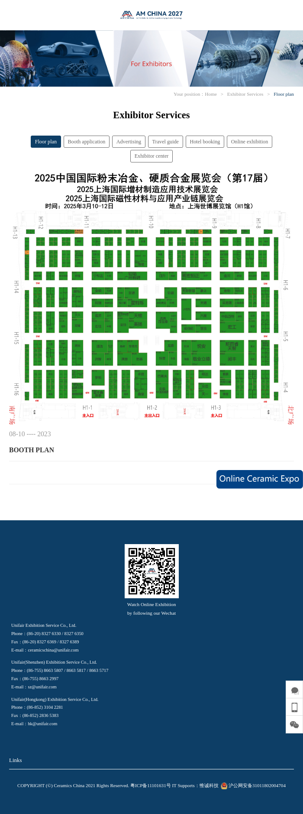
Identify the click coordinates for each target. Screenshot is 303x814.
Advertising (128, 142)
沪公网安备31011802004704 (252, 785)
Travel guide (165, 142)
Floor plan (284, 94)
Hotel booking (205, 142)
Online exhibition (249, 142)
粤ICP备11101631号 (150, 785)
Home (211, 94)
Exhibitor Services (245, 94)
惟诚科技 (209, 785)
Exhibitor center (152, 156)
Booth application (86, 142)
